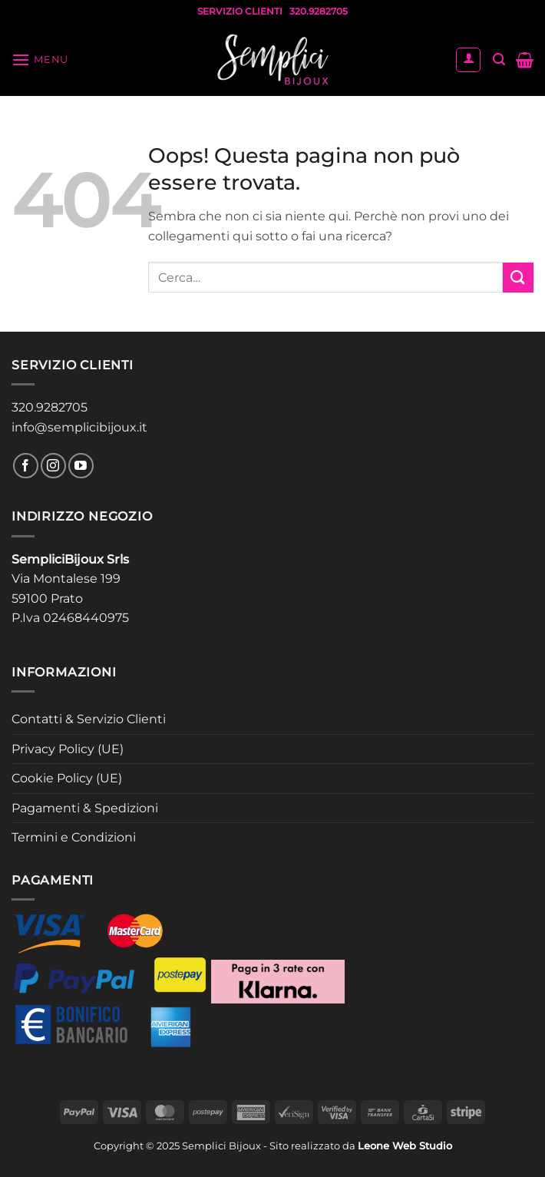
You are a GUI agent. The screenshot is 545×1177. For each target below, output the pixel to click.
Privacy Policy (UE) (68, 749)
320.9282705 (50, 407)
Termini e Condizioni (74, 837)
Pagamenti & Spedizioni (85, 808)
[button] (40, 59)
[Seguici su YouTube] (81, 465)
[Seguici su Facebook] (25, 465)
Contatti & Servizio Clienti (89, 719)
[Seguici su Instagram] (53, 465)
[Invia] (518, 278)
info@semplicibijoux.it (79, 427)
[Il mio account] (468, 60)
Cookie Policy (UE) (67, 778)
